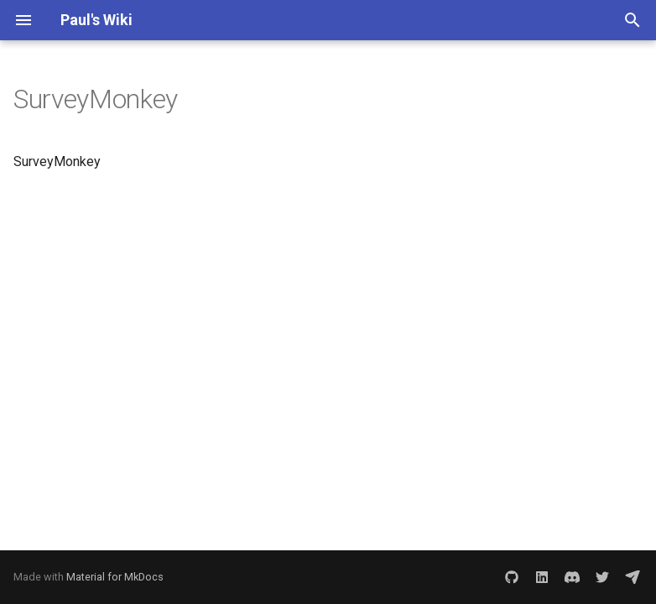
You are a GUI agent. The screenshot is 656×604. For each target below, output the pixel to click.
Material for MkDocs (115, 576)
